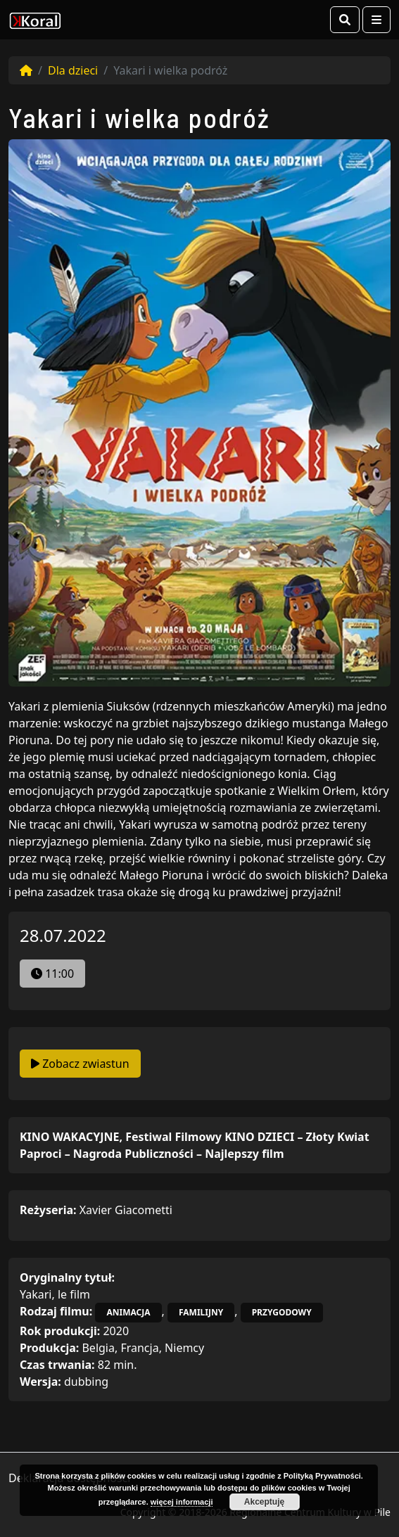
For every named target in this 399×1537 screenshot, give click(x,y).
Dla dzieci (73, 70)
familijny (201, 1312)
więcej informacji (182, 1502)
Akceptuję (264, 1502)
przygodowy (282, 1312)
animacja (128, 1312)
